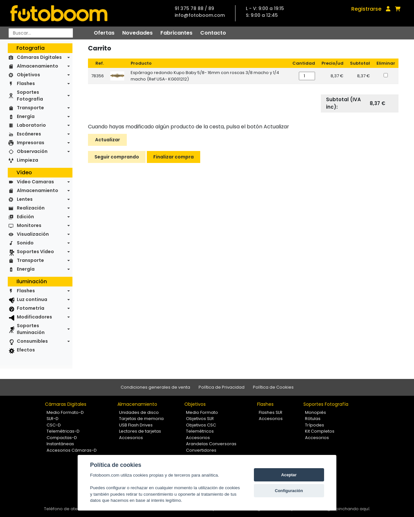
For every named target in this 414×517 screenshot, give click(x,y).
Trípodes (314, 425)
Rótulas (313, 418)
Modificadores (34, 317)
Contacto (213, 33)
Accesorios (131, 438)
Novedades (137, 33)
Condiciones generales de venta (155, 387)
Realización (31, 208)
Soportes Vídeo (35, 251)
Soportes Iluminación (31, 329)
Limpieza (27, 160)
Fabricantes (176, 33)
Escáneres (29, 134)
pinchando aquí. (353, 509)
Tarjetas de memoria (141, 418)
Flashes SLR (270, 412)
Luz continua (32, 299)
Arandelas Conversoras (211, 444)
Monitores (29, 225)
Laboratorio (31, 125)
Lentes (25, 199)
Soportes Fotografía (30, 95)
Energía (26, 116)
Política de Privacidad (222, 387)
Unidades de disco (139, 412)
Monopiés (315, 412)
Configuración (289, 490)
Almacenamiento (37, 66)
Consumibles (32, 341)
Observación (32, 151)
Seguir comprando (116, 157)
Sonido (25, 243)
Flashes (26, 83)
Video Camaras (35, 181)
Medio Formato (202, 412)
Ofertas (104, 33)
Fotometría (30, 308)
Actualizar (107, 139)
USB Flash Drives (136, 425)
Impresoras (30, 142)
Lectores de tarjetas (140, 431)
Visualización (33, 234)
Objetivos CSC (201, 425)
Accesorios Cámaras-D (72, 450)
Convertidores (201, 450)
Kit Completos (319, 431)
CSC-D (54, 425)
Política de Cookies (273, 387)
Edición (25, 216)
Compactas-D (62, 438)
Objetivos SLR (200, 418)
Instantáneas (60, 444)
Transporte (30, 107)
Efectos (26, 350)
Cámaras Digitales (39, 57)
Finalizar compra (173, 157)
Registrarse (366, 9)
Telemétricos (200, 431)
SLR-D (53, 418)
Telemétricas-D (63, 431)
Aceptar (289, 474)
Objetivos (28, 74)
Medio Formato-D (65, 412)
